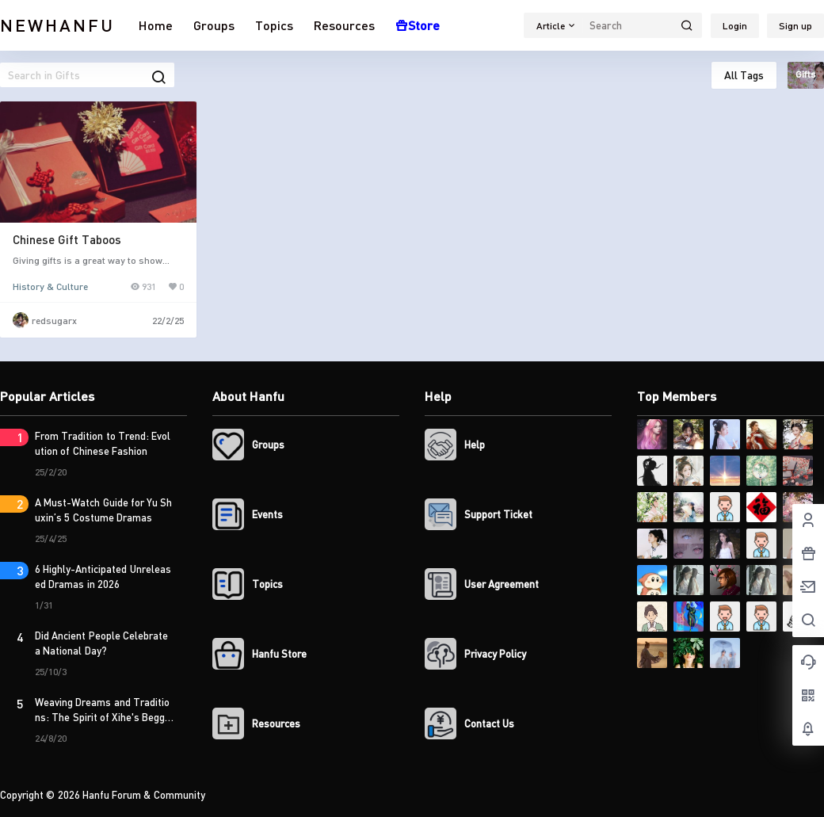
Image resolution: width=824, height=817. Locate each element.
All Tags (744, 75)
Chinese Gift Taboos (67, 239)
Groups (214, 24)
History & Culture (50, 286)
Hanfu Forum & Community (142, 794)
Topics (274, 24)
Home (156, 24)
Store (417, 24)
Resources (344, 24)
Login (735, 26)
